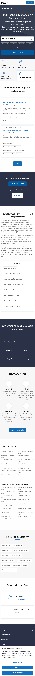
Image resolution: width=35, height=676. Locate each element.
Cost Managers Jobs (23, 499)
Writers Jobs (4, 477)
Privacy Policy (24, 655)
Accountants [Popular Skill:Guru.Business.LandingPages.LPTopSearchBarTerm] (22, 43)
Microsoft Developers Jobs (25, 466)
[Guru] (5, 2)
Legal (25, 565)
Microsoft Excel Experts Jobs (8, 470)
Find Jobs (17, 195)
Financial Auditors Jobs (24, 449)
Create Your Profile (17, 184)
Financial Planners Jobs (12, 306)
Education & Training (9, 570)
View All (17, 163)
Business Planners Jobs (7, 463)
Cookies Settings (17, 662)
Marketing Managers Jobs (24, 468)
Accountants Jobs (10, 268)
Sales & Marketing (8, 560)
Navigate (4, 630)
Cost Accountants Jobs (7, 449)
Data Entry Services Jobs (24, 463)
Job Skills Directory (6, 8)
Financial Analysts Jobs (12, 273)
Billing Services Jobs (6, 512)
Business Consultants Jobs (25, 455)
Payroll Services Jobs (11, 301)
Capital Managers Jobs (24, 495)
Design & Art (6, 550)
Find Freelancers (21, 599)
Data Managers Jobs (6, 459)
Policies (3, 644)
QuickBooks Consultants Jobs (14, 284)
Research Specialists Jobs (24, 474)
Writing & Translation (21, 550)
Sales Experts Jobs (6, 474)
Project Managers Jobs (7, 468)
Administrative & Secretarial (11, 555)
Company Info (5, 635)
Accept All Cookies (17, 672)
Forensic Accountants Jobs (25, 477)
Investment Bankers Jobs (24, 516)
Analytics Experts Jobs (11, 295)
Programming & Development (12, 545)
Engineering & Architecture (11, 565)
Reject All (17, 667)
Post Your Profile (17, 52)
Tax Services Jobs (5, 466)
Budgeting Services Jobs (7, 451)
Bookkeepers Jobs (10, 290)
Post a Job (29, 2)
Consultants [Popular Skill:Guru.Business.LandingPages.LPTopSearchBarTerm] (29, 43)
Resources (4, 639)
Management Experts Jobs (13, 279)
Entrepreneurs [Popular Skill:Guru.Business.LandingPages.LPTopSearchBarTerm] (5, 43)
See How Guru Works (17, 430)
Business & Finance (24, 560)
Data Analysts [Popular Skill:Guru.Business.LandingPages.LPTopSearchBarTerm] (13, 43)
